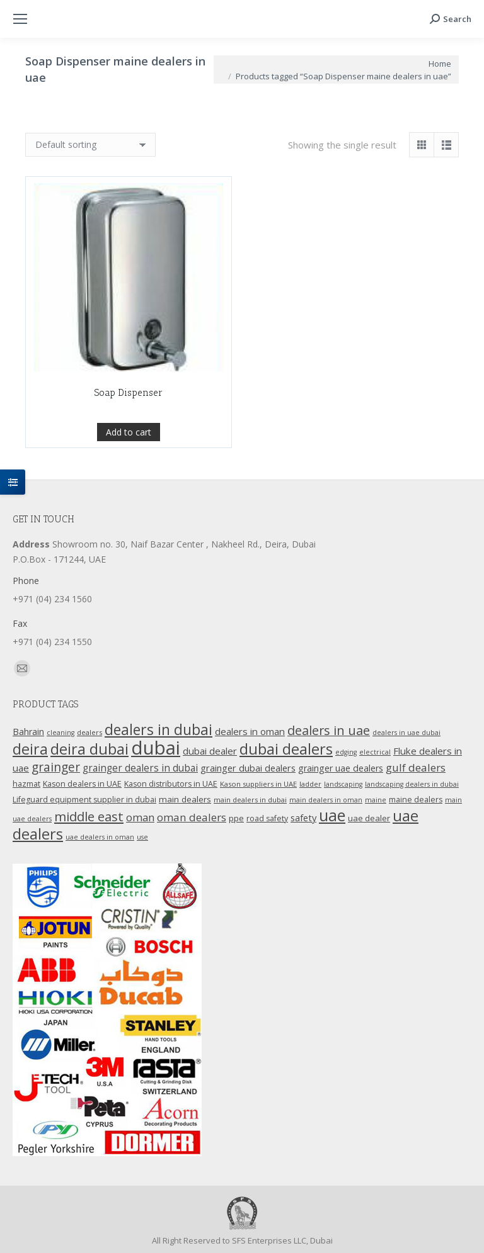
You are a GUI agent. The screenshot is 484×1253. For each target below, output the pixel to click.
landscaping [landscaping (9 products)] (343, 784)
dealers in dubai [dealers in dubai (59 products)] (158, 729)
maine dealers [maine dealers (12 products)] (415, 799)
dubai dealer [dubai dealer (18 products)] (210, 750)
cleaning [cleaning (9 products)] (60, 732)
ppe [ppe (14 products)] (236, 818)
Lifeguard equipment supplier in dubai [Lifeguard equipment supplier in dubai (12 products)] (84, 799)
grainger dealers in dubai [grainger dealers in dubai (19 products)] (140, 768)
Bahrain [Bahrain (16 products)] (28, 732)
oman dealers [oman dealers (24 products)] (191, 817)
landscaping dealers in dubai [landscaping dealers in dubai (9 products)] (412, 784)
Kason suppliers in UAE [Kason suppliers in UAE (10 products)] (258, 784)
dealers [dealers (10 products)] (89, 732)
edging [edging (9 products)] (346, 752)
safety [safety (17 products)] (303, 817)
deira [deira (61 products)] (30, 749)
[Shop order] (90, 145)
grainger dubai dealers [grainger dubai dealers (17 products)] (248, 767)
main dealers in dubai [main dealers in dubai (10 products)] (250, 799)
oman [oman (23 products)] (140, 817)
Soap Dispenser (129, 421)
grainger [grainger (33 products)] (56, 767)
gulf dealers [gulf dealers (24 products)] (416, 767)
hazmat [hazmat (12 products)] (26, 783)
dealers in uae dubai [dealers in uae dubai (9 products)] (406, 732)
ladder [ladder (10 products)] (310, 784)
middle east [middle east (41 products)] (89, 816)
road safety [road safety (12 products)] (267, 818)
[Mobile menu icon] (20, 18)
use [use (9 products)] (142, 837)
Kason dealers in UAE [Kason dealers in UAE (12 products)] (82, 783)
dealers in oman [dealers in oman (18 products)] (250, 731)
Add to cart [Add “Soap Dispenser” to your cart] (128, 461)
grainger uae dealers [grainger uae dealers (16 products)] (340, 768)
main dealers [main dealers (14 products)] (185, 799)
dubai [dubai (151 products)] (155, 747)
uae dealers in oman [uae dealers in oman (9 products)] (100, 837)
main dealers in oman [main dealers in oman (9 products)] (325, 799)
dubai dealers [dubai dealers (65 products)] (286, 749)
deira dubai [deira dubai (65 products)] (89, 749)
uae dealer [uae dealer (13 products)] (369, 818)
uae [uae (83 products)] (332, 815)
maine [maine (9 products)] (375, 799)
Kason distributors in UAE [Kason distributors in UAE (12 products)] (170, 783)
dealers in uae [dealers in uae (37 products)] (328, 730)
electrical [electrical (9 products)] (375, 752)
